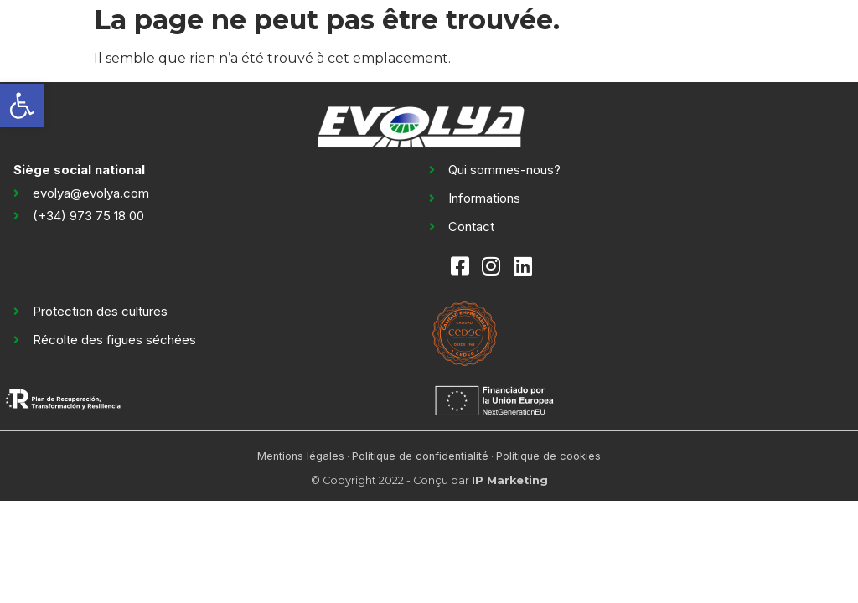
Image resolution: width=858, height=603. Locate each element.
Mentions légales (300, 456)
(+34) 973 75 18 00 (88, 216)
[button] (22, 105)
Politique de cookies (548, 456)
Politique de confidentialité (420, 456)
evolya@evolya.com (91, 193)
